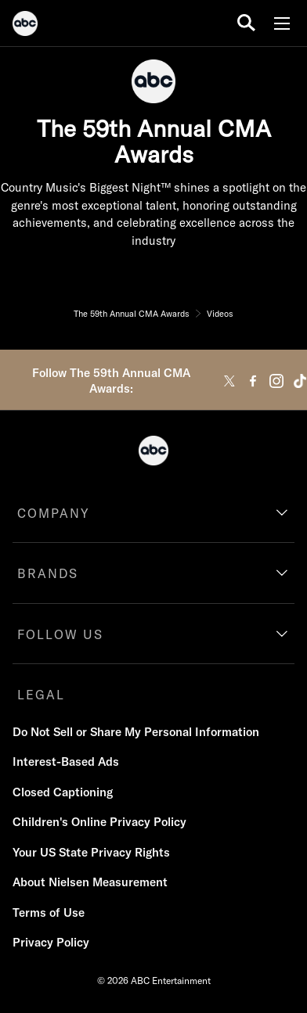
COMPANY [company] (53, 513)
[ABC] (25, 26)
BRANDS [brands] (47, 573)
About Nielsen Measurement (90, 882)
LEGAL (41, 695)
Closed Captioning (63, 792)
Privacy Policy (51, 942)
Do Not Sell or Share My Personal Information (136, 731)
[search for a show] (246, 23)
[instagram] (276, 381)
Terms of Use (49, 912)
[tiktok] (300, 381)
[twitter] (229, 381)
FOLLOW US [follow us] (60, 634)
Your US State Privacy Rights (91, 852)
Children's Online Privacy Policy (99, 821)
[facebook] (253, 381)
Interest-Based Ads (66, 761)
